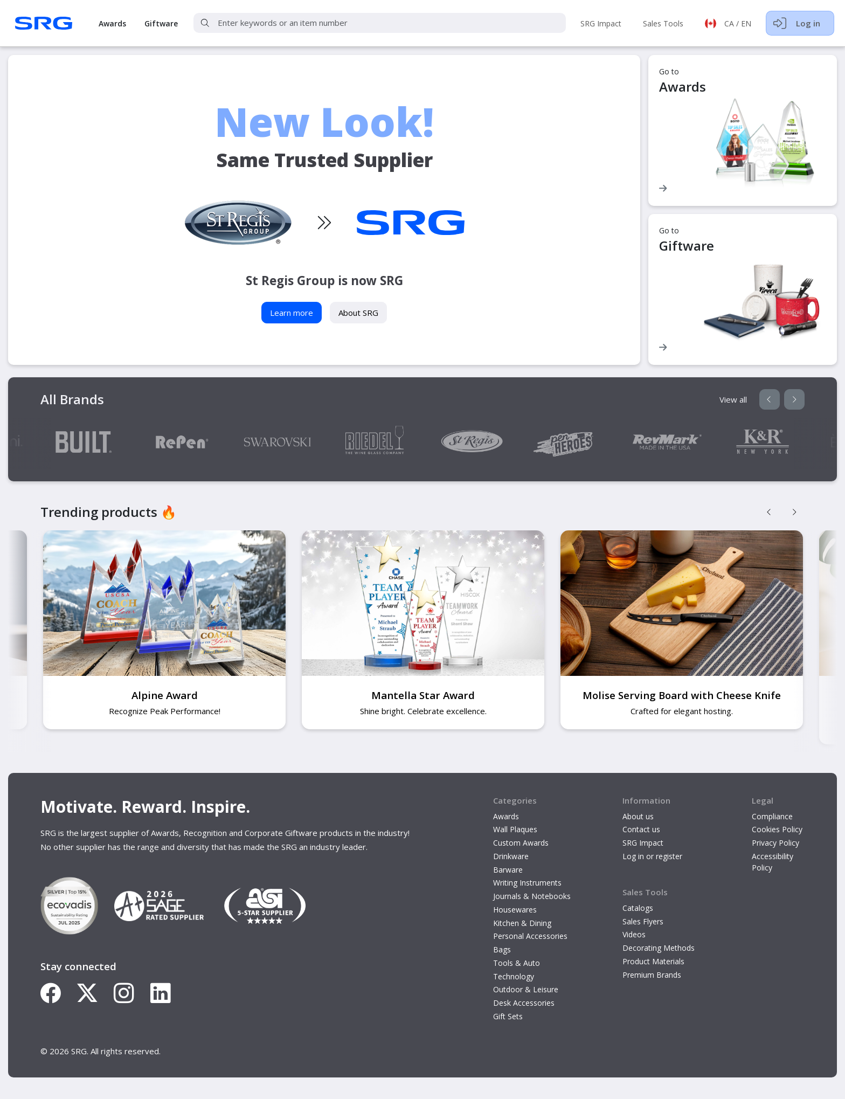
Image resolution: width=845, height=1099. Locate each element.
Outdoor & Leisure (525, 989)
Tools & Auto (516, 963)
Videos (634, 934)
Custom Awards (521, 843)
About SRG (358, 312)
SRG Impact (600, 23)
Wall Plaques (515, 829)
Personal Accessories (530, 936)
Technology (513, 976)
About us (638, 816)
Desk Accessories (524, 1003)
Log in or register (652, 856)
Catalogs (637, 908)
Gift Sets (508, 1016)
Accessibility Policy (772, 862)
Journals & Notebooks (532, 896)
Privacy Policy (775, 843)
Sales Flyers (642, 921)
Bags (502, 949)
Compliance (772, 816)
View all (733, 399)
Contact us (641, 829)
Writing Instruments (527, 882)
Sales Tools (663, 23)
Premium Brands (651, 975)
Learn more (291, 312)
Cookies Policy (777, 829)
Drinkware (511, 856)
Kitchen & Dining (522, 923)
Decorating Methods (658, 948)
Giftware (161, 23)
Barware (508, 870)
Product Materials (653, 961)
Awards (112, 23)
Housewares (515, 909)
